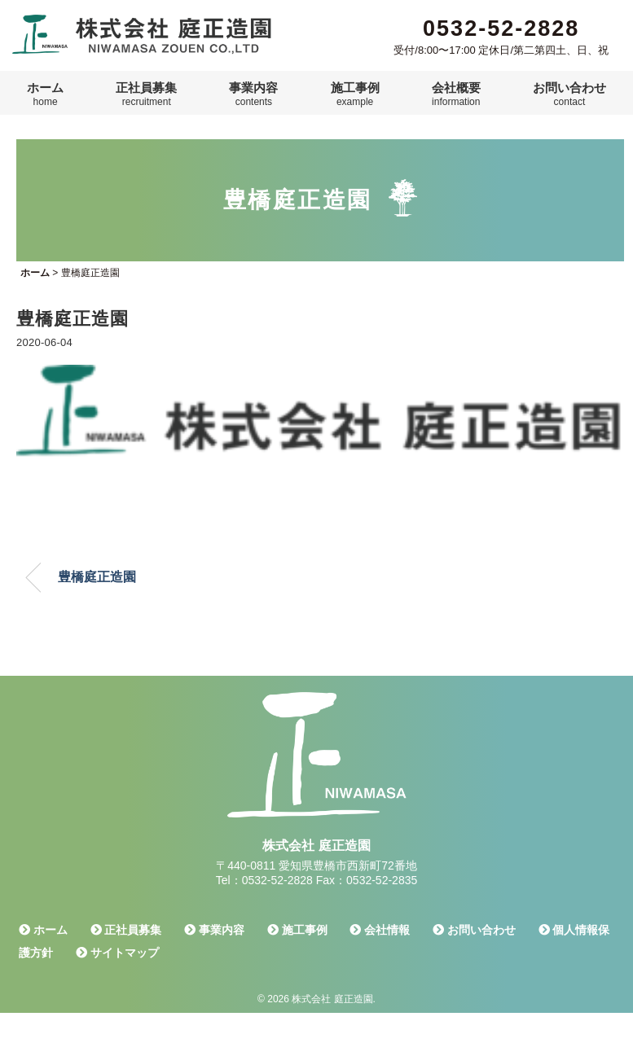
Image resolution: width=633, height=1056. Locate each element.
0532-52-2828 (501, 28)
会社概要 (456, 94)
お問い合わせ (569, 94)
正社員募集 (146, 94)
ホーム (45, 94)
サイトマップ (117, 952)
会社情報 (379, 929)
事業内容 (253, 94)
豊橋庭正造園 (97, 577)
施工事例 (355, 94)
